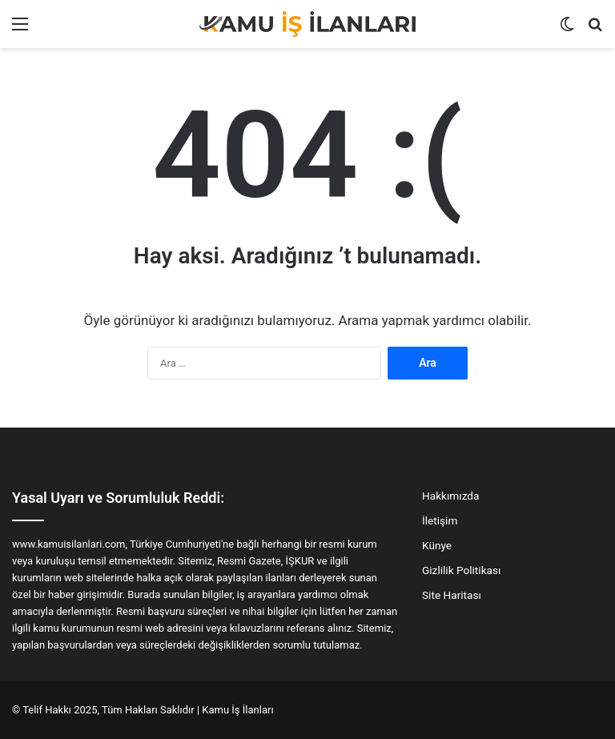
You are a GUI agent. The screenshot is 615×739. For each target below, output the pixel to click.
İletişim (439, 520)
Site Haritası (451, 594)
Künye (437, 545)
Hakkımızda (450, 495)
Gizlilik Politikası (461, 570)
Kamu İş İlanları (237, 710)
